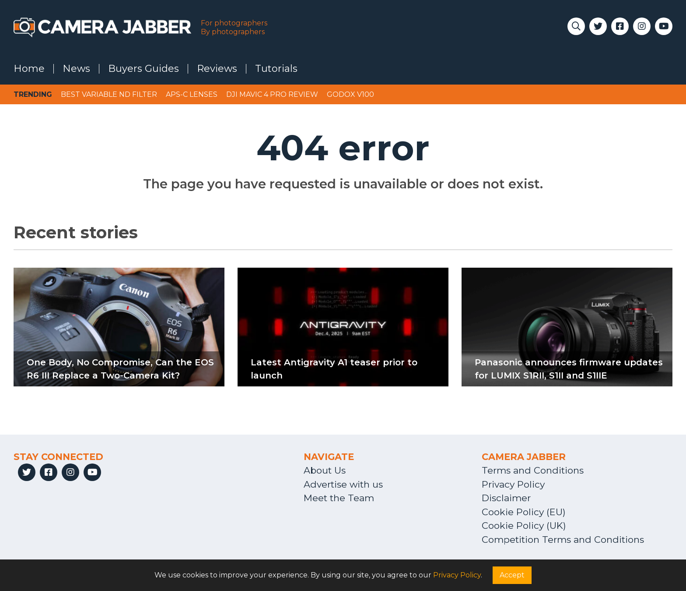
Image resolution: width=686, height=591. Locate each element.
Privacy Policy (513, 484)
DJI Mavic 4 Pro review (272, 94)
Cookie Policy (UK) (524, 525)
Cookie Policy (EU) (524, 511)
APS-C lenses (191, 94)
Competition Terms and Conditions (563, 539)
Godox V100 (350, 94)
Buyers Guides (143, 69)
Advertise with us (343, 484)
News (76, 69)
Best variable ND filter (109, 94)
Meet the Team (339, 497)
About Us (325, 470)
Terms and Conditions (533, 470)
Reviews (217, 69)
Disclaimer (506, 497)
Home (29, 69)
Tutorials (276, 69)
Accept (512, 575)
